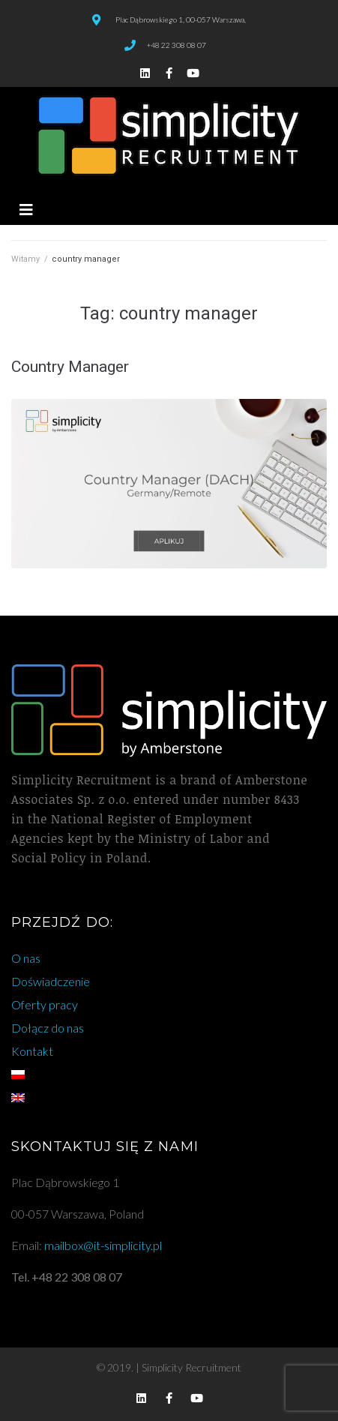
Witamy (25, 259)
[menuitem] (169, 1074)
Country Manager (70, 367)
